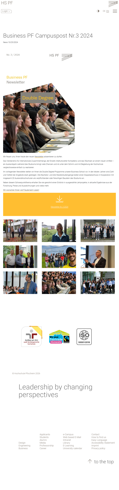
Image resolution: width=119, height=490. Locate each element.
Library (66, 442)
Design (22, 442)
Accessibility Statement (103, 442)
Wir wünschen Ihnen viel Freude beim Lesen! (21, 190)
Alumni (43, 440)
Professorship (47, 445)
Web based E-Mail (72, 437)
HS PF (7, 3)
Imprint (95, 445)
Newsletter (39, 157)
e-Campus (68, 434)
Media (43, 442)
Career (43, 448)
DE (104, 11)
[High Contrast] (98, 11)
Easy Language (99, 440)
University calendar (72, 448)
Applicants (45, 434)
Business (23, 448)
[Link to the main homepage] (113, 4)
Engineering (24, 445)
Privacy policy (98, 448)
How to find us (98, 437)
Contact (95, 434)
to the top (103, 461)
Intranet (67, 440)
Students (44, 437)
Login (5, 11)
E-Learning (68, 445)
